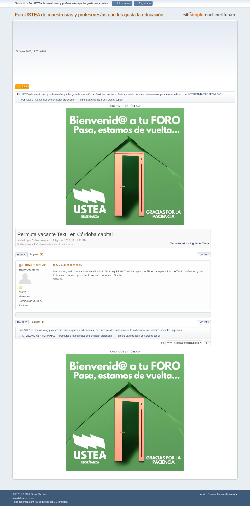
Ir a (162, 342)
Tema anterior (179, 243)
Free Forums (28, 498)
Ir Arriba (22, 322)
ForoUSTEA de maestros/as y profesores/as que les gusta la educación (89, 14)
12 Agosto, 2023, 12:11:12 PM (67, 265)
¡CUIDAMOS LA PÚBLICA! (125, 105)
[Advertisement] (140, 52)
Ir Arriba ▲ (233, 494)
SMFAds (16, 498)
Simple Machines (39, 494)
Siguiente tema (199, 243)
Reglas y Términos (217, 494)
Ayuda (203, 494)
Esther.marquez (34, 265)
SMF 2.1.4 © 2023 (21, 494)
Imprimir (204, 254)
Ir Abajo (21, 254)
